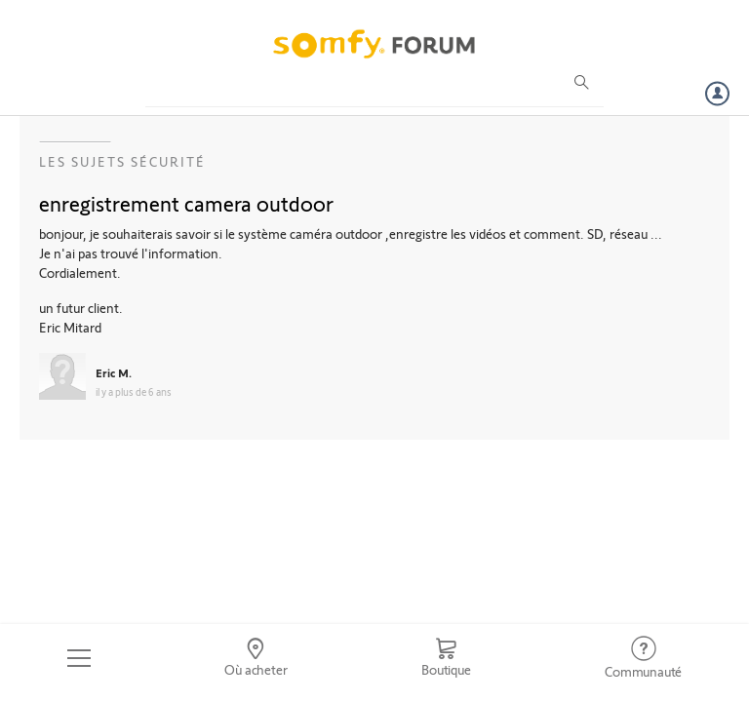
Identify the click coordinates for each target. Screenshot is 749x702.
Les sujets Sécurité (122, 161)
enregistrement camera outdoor (186, 202)
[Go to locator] (256, 658)
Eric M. (114, 372)
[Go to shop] (445, 658)
